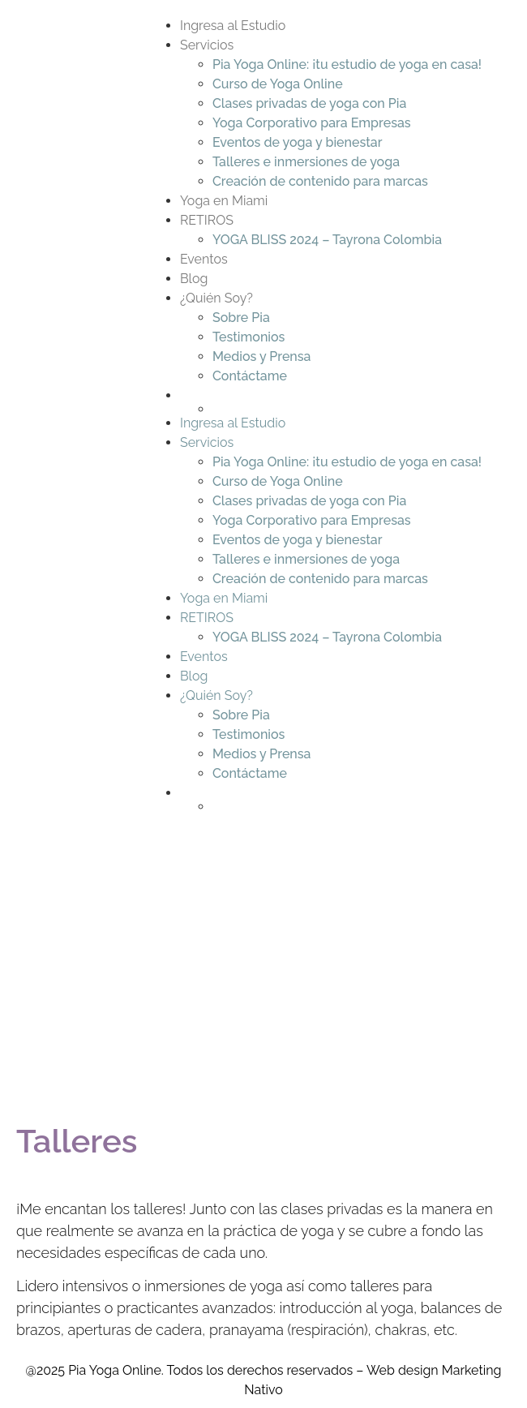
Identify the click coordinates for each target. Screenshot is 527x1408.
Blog (194, 278)
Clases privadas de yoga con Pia (309, 103)
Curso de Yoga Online (277, 84)
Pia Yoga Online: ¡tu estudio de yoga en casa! (347, 64)
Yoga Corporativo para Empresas (311, 123)
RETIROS (207, 220)
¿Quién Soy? (216, 298)
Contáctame (249, 376)
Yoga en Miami (224, 200)
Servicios (207, 45)
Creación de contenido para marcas (320, 181)
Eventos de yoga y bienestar (297, 142)
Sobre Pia (241, 317)
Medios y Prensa (261, 356)
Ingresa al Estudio (232, 25)
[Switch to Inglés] (347, 409)
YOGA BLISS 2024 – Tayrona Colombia (327, 239)
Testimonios (248, 337)
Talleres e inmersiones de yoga (306, 162)
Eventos (204, 259)
